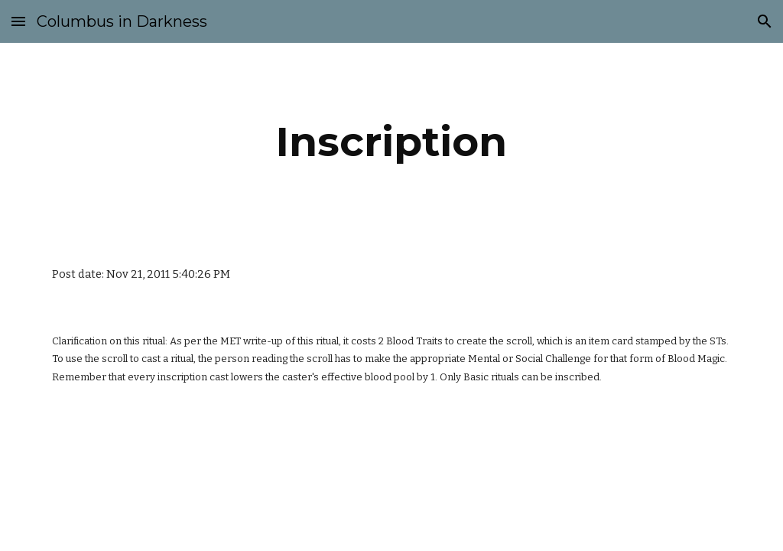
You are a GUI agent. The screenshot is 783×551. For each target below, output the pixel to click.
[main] (391, 142)
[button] (18, 21)
